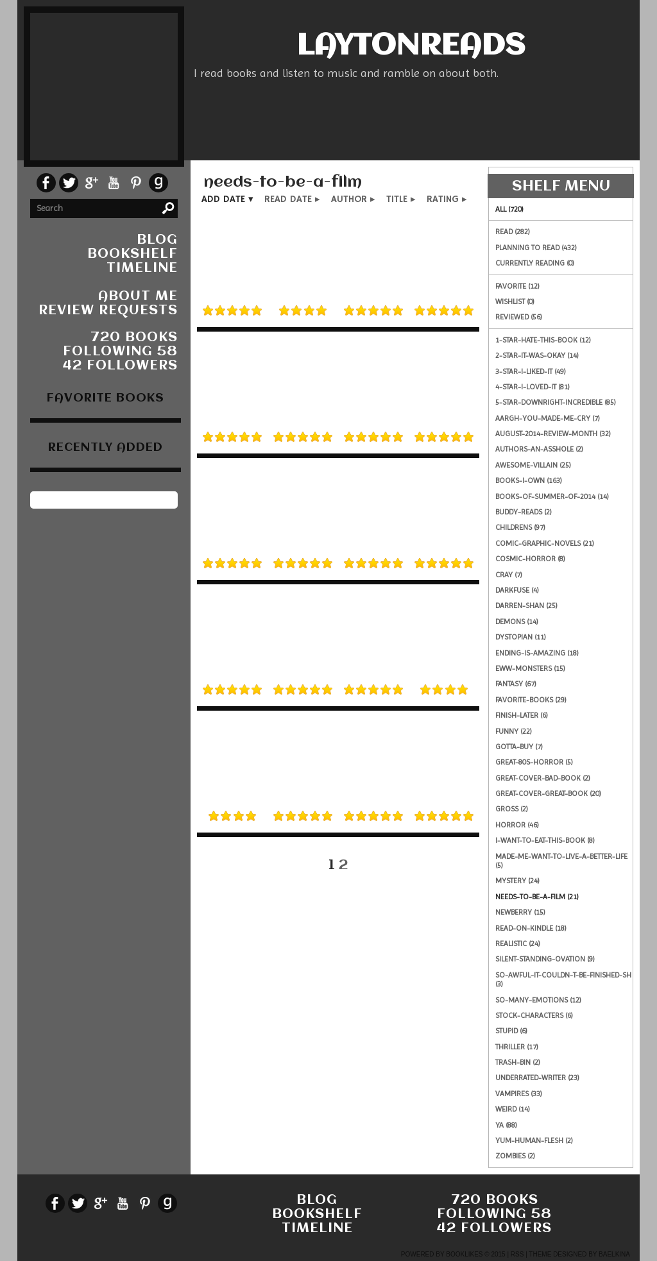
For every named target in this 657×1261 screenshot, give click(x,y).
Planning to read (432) (536, 247)
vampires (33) (518, 1093)
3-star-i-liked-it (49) (530, 371)
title (396, 199)
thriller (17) (516, 1046)
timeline (142, 268)
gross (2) (511, 808)
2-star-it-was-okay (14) (537, 355)
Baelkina (614, 1254)
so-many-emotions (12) (538, 999)
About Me (138, 296)
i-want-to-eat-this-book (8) (545, 840)
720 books (134, 337)
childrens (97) (520, 527)
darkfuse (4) (517, 590)
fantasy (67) (515, 683)
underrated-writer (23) (537, 1077)
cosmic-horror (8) (530, 558)
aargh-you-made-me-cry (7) (547, 418)
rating (443, 199)
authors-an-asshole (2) (539, 448)
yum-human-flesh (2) (534, 1140)
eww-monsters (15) (530, 668)
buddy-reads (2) (523, 511)
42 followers (120, 366)
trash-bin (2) (517, 1062)
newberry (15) (520, 912)
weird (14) (512, 1108)
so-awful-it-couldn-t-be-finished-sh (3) (563, 979)
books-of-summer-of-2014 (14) (552, 496)
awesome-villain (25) (533, 465)
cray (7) (508, 574)
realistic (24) (517, 943)
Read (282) (512, 231)
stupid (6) (511, 1030)
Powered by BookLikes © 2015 (453, 1254)
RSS (517, 1254)
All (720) (509, 209)
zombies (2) (515, 1155)
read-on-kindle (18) (531, 928)
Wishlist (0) (514, 301)
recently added (105, 447)
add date (223, 199)
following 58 (120, 352)
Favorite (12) (517, 286)
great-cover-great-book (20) (548, 793)
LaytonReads (410, 46)
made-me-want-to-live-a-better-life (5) (561, 861)
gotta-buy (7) (519, 746)
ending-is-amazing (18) (537, 652)
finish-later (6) (521, 715)
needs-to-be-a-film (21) (537, 896)
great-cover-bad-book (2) (542, 778)
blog (157, 240)
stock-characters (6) (534, 1015)
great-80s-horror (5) (534, 761)
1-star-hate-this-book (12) (543, 339)
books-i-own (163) (528, 480)
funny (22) (513, 731)
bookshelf (132, 254)
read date (288, 199)
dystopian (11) (520, 636)
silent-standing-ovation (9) (545, 958)
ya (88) (506, 1125)
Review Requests (108, 310)
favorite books (105, 398)
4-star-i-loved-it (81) (532, 386)
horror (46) (517, 824)
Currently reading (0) (534, 262)
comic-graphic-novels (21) (544, 543)
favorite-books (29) (531, 699)
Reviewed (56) (518, 316)
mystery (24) (517, 880)
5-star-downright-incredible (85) (555, 402)
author (349, 199)
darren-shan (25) (526, 605)
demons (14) (516, 621)
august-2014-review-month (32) (553, 433)
